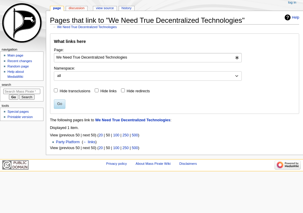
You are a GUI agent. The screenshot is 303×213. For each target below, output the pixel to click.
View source (105, 8)
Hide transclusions (75, 91)
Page (57, 8)
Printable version (20, 117)
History (127, 8)
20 (101, 135)
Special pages (18, 111)
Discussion (76, 8)
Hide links (108, 91)
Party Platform (68, 142)
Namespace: (64, 68)
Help (295, 17)
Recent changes (19, 61)
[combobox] (148, 57)
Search (6, 84)
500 (135, 135)
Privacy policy (116, 163)
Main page (15, 55)
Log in (292, 2)
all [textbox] (59, 76)
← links (89, 142)
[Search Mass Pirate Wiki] (21, 91)
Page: (59, 50)
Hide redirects (138, 91)
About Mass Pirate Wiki (153, 163)
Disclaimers (188, 163)
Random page (18, 66)
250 (126, 135)
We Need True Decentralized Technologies (87, 27)
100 (116, 135)
